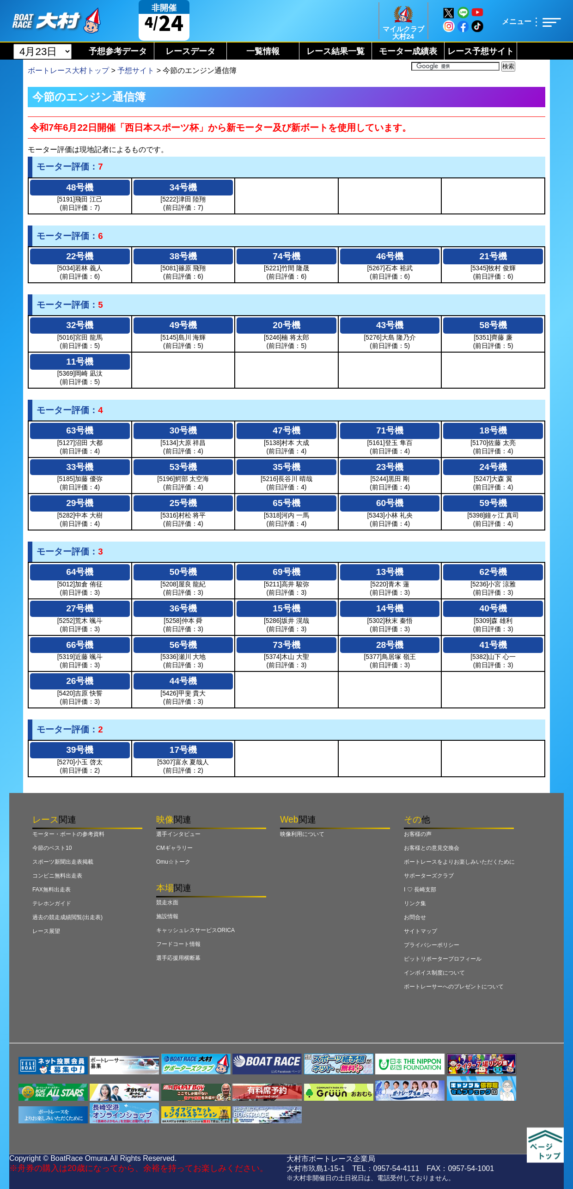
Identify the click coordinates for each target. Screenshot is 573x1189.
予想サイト (135, 70)
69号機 (286, 572)
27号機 (79, 608)
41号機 (493, 645)
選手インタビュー (178, 834)
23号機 (389, 467)
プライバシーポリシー (431, 945)
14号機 (389, 608)
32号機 (79, 325)
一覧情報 (263, 51)
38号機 (183, 256)
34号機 (183, 187)
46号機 (389, 256)
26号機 (79, 681)
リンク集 (415, 903)
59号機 (493, 503)
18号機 (493, 430)
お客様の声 (418, 834)
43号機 (389, 325)
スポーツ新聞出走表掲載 (62, 862)
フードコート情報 (178, 944)
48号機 (79, 187)
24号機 (493, 467)
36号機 (183, 608)
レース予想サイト (480, 51)
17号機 (183, 750)
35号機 (286, 467)
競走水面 (167, 902)
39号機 (79, 750)
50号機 (183, 572)
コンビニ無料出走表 (57, 875)
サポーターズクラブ (429, 875)
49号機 (183, 325)
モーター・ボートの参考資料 (68, 834)
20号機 (286, 325)
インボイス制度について (434, 972)
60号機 (389, 503)
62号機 (493, 572)
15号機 (286, 608)
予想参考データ (118, 51)
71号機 (389, 430)
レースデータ (190, 51)
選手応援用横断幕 (178, 958)
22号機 (79, 256)
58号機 (493, 325)
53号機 (183, 467)
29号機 (79, 503)
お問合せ (415, 917)
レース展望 (46, 931)
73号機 (286, 645)
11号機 (79, 361)
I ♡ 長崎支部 (420, 889)
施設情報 (167, 916)
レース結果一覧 (335, 51)
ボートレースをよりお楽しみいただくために (459, 862)
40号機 (493, 608)
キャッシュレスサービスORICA (195, 930)
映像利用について (302, 834)
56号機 (183, 645)
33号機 (79, 467)
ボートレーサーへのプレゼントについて (454, 986)
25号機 (183, 503)
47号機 (286, 430)
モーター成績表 (408, 51)
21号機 (493, 256)
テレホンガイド (51, 903)
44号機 (183, 681)
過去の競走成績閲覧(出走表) (67, 917)
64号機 (79, 572)
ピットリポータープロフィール (443, 959)
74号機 (286, 256)
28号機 (389, 645)
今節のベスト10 (52, 848)
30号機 (183, 430)
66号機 (79, 645)
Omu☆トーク (173, 862)
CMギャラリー (174, 848)
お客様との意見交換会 (431, 848)
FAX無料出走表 (51, 889)
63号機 (79, 430)
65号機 (286, 503)
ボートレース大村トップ (68, 70)
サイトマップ (420, 931)
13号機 (389, 572)
